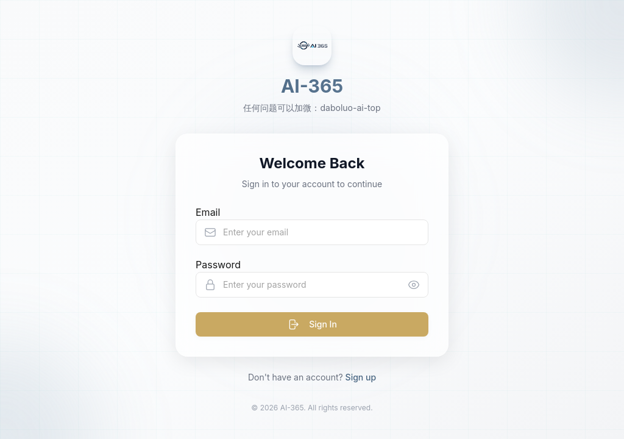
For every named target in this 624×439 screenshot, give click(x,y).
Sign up (361, 377)
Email (208, 212)
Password (218, 265)
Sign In (312, 324)
